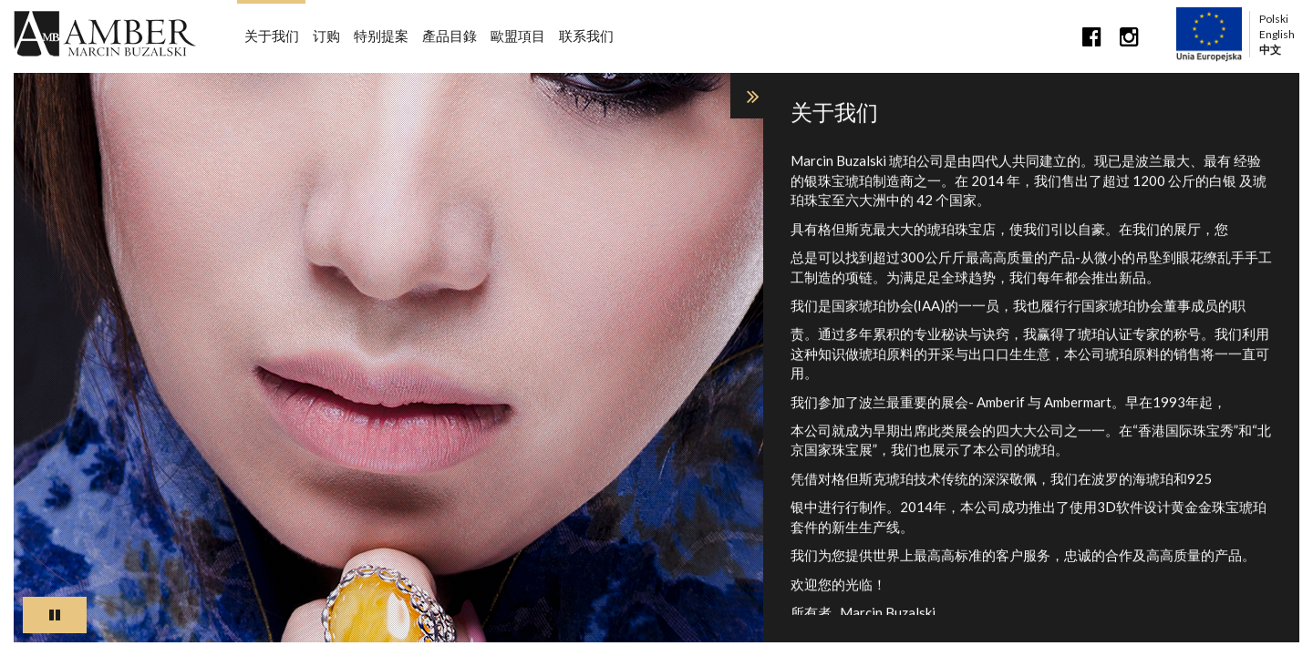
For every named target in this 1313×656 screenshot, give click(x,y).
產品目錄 (449, 35)
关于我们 (271, 35)
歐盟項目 (518, 35)
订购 (326, 35)
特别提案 (381, 35)
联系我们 (586, 35)
